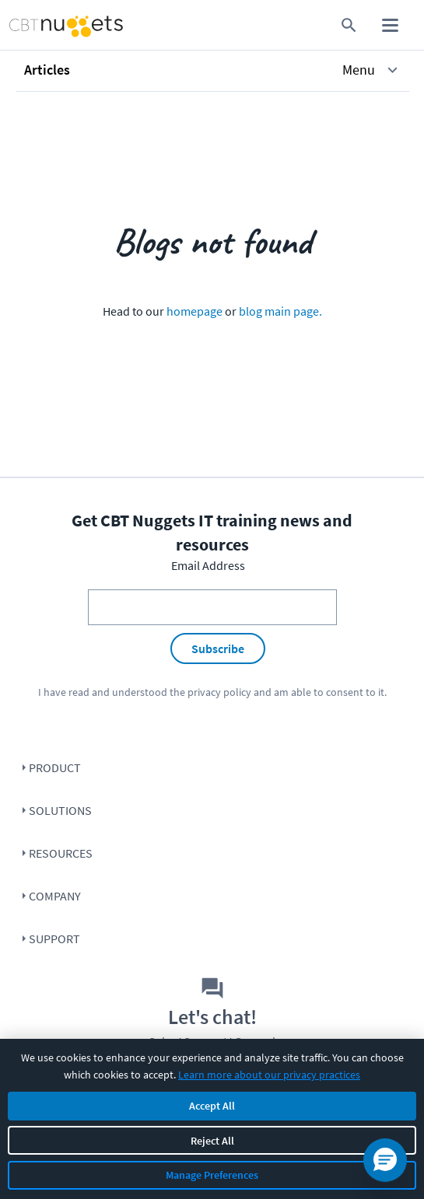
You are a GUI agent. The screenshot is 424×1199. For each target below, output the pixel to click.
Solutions (60, 810)
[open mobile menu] (390, 25)
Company (55, 896)
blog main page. (280, 311)
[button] (212, 70)
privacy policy (219, 692)
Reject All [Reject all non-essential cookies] (212, 1141)
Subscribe (217, 648)
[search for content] (349, 25)
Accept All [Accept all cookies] (212, 1106)
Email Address (208, 565)
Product (55, 767)
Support (54, 938)
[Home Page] (43, 25)
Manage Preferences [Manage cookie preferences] (212, 1175)
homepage (194, 311)
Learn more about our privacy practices (269, 1075)
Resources (61, 853)
